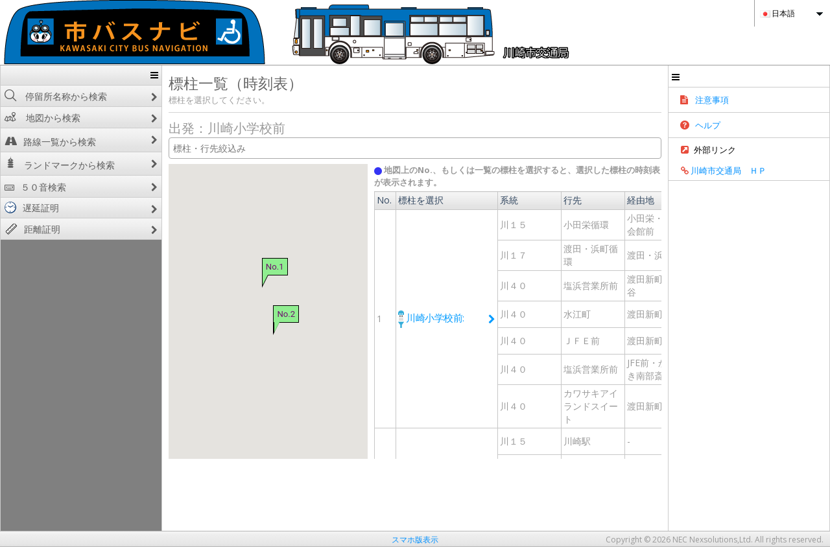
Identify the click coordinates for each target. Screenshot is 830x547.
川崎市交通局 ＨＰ (788, 176)
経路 (717, 212)
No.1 (230, 267)
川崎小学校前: (419, 305)
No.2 (241, 313)
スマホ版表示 (415, 539)
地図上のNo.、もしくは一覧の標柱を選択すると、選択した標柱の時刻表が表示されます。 (538, 170)
